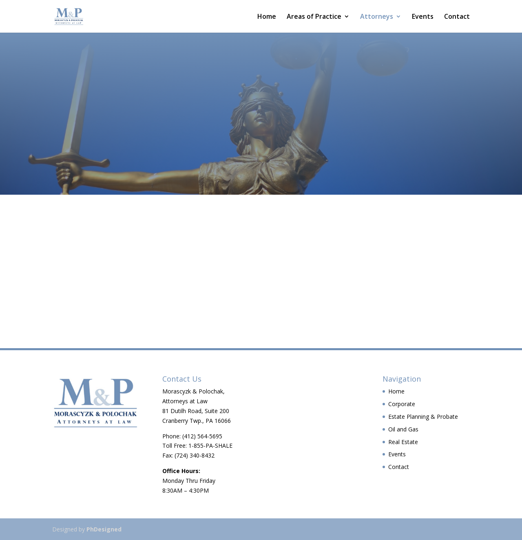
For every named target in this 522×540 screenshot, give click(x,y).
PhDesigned (104, 529)
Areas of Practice (314, 17)
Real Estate (403, 442)
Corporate (401, 404)
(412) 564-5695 (202, 436)
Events (423, 17)
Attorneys (376, 17)
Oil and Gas (403, 429)
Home (266, 17)
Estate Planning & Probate (423, 416)
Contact (457, 17)
